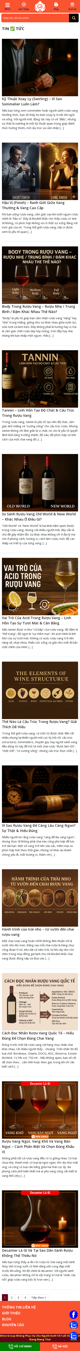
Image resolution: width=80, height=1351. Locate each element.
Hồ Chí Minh (20, 1346)
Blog (56, 6)
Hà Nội (60, 1346)
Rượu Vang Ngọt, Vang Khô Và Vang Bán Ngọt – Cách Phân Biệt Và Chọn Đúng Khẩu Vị (38, 1146)
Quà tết (72, 6)
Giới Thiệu (24, 6)
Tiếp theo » (38, 1297)
